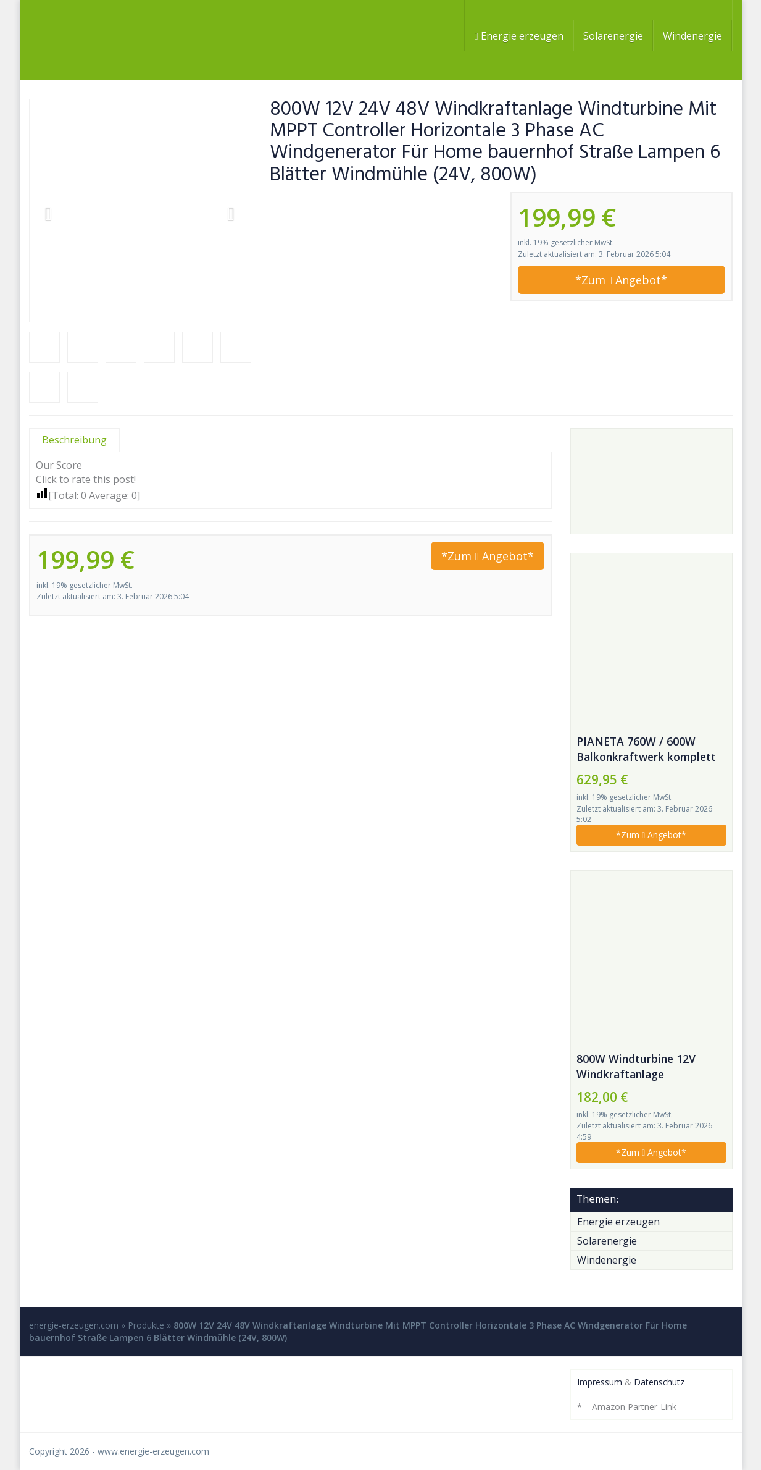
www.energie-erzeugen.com (153, 1451)
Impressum (599, 1382)
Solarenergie (613, 36)
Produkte (146, 1325)
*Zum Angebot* (621, 279)
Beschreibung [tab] (74, 440)
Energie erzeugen (519, 36)
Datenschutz (659, 1382)
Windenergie (692, 36)
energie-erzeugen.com (74, 1325)
